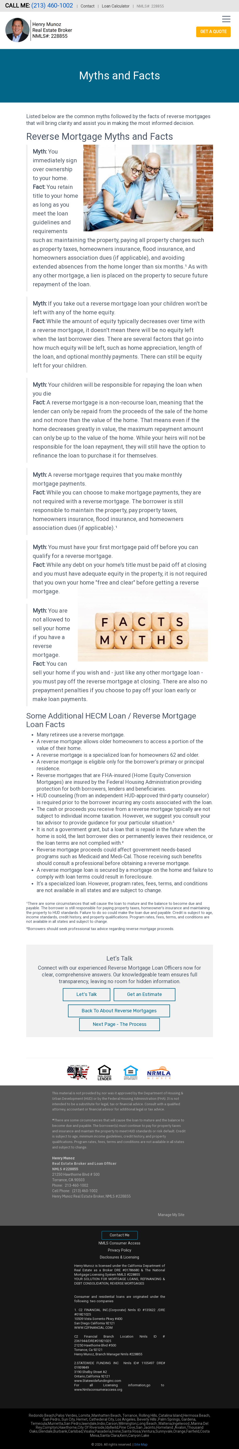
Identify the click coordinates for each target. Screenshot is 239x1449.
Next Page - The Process (119, 1024)
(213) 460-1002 (52, 5)
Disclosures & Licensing (119, 1257)
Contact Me (119, 1235)
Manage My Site (171, 1215)
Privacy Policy (119, 1250)
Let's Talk (86, 994)
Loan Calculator (115, 6)
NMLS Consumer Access (119, 1243)
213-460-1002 (76, 1185)
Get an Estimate (144, 994)
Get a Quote (213, 31)
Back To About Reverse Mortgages (118, 1011)
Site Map (141, 1444)
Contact (87, 6)
